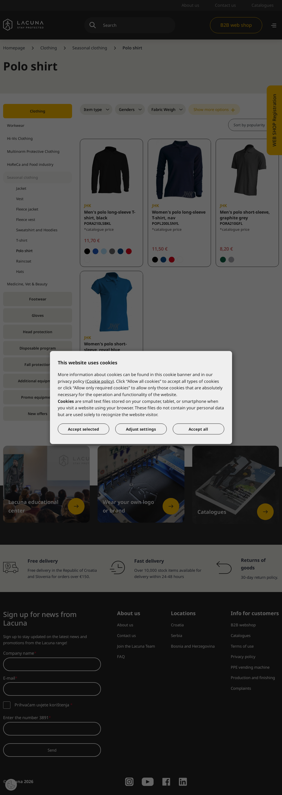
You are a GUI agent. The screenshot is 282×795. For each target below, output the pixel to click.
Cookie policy (100, 381)
